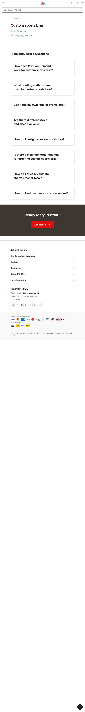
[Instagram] (13, 305)
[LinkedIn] (26, 305)
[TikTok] (40, 305)
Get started (42, 224)
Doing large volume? (23, 35)
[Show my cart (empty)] (82, 3)
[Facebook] (17, 305)
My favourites (20, 31)
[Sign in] (72, 3)
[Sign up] (77, 3)
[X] (31, 305)
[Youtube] (22, 305)
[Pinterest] (35, 305)
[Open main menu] (3, 3)
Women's (17, 18)
